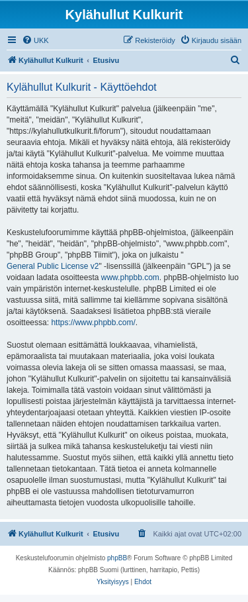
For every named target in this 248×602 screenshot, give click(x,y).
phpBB (117, 558)
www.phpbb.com (130, 277)
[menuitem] (35, 40)
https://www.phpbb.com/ (93, 322)
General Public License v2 (53, 266)
